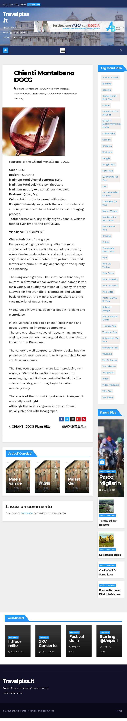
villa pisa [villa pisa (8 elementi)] (107, 391)
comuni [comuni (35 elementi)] (106, 139)
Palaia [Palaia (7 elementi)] (105, 242)
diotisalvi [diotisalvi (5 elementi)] (107, 152)
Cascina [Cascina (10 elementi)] (106, 90)
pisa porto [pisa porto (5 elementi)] (108, 273)
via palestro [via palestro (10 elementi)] (109, 366)
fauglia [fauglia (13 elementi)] (106, 158)
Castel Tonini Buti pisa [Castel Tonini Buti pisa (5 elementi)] (109, 97)
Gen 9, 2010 (108, 490)
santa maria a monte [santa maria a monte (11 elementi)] (110, 318)
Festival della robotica (77, 640)
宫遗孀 (44, 483)
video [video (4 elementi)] (105, 378)
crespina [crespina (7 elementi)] (107, 146)
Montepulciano (22, 93)
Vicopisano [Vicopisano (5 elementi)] (108, 372)
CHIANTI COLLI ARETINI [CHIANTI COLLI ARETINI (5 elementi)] (110, 113)
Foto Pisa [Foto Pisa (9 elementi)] (107, 170)
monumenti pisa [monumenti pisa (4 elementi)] (108, 228)
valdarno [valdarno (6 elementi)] (107, 353)
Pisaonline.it (47, 711)
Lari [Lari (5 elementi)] (104, 186)
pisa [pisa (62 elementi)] (104, 257)
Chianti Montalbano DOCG (44, 76)
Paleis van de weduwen (17, 485)
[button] (121, 50)
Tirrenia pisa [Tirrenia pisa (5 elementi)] (109, 326)
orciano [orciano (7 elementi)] (106, 236)
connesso (27, 513)
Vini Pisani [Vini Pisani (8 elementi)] (107, 397)
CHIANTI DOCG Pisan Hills (29, 426)
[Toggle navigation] (62, 50)
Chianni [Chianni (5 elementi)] (106, 105)
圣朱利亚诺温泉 (74, 426)
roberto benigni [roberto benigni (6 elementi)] (106, 309)
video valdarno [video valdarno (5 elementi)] (110, 385)
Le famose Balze (110, 554)
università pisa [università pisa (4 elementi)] (110, 347)
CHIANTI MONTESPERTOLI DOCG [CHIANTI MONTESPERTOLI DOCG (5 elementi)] (112, 124)
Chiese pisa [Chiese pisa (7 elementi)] (108, 133)
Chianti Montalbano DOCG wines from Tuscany (43, 88)
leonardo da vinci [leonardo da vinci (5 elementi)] (109, 203)
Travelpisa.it (15, 17)
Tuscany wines (55, 93)
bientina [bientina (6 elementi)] (106, 83)
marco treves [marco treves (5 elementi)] (109, 211)
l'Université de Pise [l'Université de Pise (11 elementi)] (110, 178)
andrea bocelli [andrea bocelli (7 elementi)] (110, 77)
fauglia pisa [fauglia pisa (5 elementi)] (108, 164)
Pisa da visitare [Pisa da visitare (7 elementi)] (106, 265)
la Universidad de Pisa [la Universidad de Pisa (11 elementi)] (110, 194)
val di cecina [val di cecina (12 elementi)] (109, 360)
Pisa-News (13, 637)
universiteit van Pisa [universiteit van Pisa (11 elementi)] (110, 340)
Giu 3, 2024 (17, 652)
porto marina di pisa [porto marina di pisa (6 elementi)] (109, 299)
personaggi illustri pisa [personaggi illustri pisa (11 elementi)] (108, 250)
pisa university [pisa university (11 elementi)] (110, 279)
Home (119, 711)
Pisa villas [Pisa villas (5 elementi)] (107, 291)
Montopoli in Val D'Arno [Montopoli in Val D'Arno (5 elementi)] (109, 219)
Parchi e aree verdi (107, 472)
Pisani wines (38, 93)
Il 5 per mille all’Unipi (16, 645)
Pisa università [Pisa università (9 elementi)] (110, 285)
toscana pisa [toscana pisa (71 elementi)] (109, 332)
